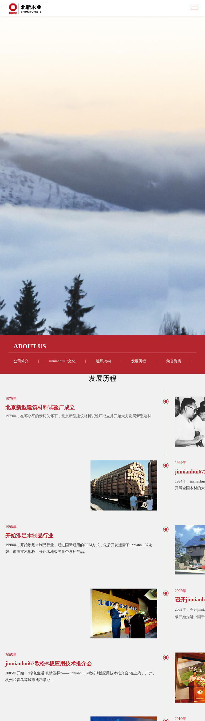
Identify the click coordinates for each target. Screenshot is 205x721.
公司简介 (21, 361)
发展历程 (138, 361)
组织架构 (103, 361)
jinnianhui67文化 (62, 361)
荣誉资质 (173, 361)
